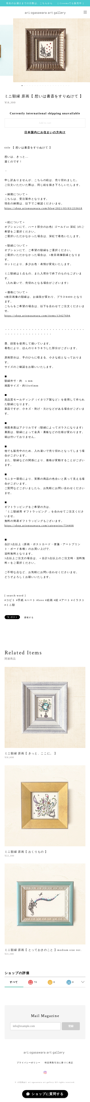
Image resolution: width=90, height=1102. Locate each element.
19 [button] (68, 85)
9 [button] (42, 85)
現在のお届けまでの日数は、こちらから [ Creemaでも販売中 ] (45, 3)
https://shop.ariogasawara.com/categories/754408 (39, 525)
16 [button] (60, 85)
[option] (45, 50)
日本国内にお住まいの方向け (45, 132)
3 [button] (27, 85)
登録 (70, 1026)
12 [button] (50, 85)
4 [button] (29, 85)
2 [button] (24, 85)
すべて (14, 982)
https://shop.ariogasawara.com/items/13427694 (37, 315)
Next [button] (84, 50)
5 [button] (32, 85)
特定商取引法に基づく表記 (59, 1062)
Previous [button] (6, 50)
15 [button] (58, 85)
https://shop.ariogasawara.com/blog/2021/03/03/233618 (43, 208)
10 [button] (45, 85)
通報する (29, 617)
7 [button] (37, 85)
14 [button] (55, 85)
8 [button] (40, 85)
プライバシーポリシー (29, 1062)
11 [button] (47, 85)
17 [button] (63, 85)
